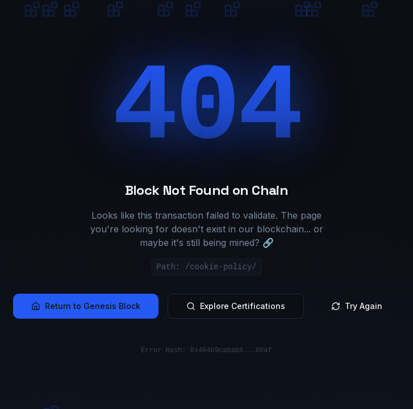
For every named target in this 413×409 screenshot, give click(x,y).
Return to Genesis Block (85, 306)
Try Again (356, 306)
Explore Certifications (235, 306)
